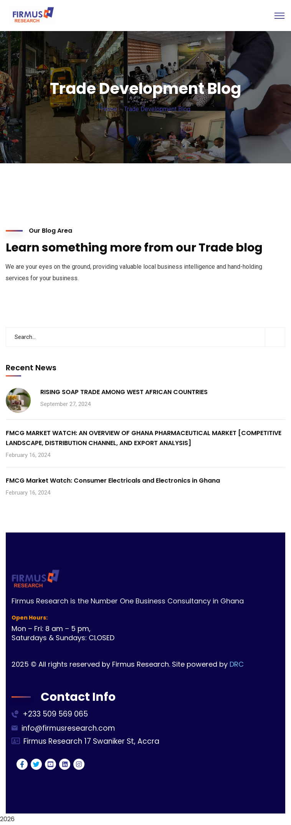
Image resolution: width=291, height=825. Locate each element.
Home (109, 109)
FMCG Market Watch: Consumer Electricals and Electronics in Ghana (113, 480)
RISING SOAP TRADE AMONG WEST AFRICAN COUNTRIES (124, 392)
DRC (237, 664)
